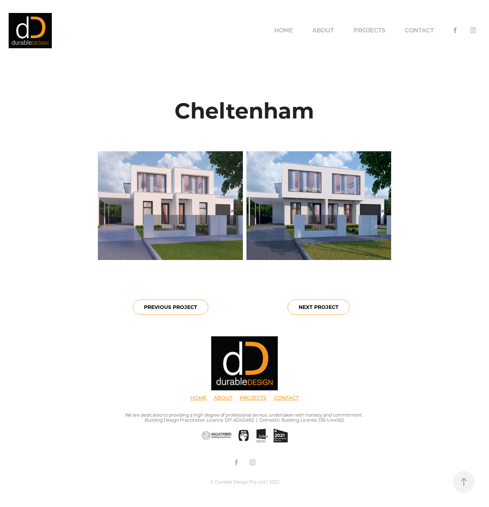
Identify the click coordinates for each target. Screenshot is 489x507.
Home (283, 30)
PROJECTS (253, 397)
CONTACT (286, 397)
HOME (198, 397)
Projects (369, 30)
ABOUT (223, 397)
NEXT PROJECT (319, 307)
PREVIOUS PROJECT (170, 307)
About (323, 30)
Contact (419, 30)
